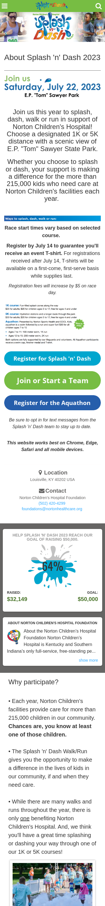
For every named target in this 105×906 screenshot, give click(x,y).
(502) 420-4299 (52, 503)
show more (88, 660)
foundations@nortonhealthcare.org (52, 509)
